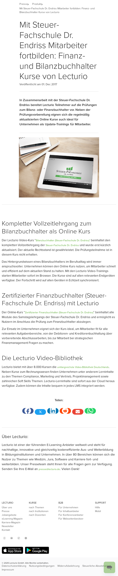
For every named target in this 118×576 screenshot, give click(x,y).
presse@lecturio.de (49, 469)
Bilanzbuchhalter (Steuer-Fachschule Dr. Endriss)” (63, 240)
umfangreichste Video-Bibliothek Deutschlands (83, 367)
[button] (29, 4)
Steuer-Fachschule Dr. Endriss (62, 245)
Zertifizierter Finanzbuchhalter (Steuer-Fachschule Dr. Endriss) (59, 312)
